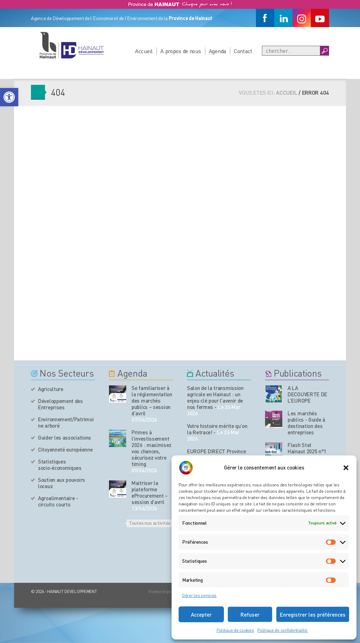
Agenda (217, 51)
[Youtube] (320, 18)
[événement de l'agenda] (117, 394)
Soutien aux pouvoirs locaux (61, 483)
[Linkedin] (283, 18)
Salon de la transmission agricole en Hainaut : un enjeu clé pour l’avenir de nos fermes (215, 397)
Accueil (144, 51)
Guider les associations (64, 437)
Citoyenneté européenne (65, 449)
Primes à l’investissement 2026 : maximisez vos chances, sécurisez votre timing (151, 448)
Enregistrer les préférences (313, 614)
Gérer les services (199, 595)
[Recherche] (291, 50)
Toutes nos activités (150, 522)
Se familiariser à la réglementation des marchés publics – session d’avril (151, 400)
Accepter (201, 614)
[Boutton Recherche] (324, 50)
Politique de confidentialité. (282, 630)
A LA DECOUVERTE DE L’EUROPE (307, 394)
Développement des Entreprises (60, 404)
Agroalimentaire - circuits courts (58, 501)
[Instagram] (301, 18)
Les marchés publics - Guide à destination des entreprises (306, 423)
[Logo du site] (71, 45)
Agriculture (50, 388)
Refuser (249, 614)
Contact (243, 51)
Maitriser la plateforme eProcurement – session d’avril (149, 492)
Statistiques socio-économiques (60, 464)
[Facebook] (265, 18)
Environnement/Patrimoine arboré (66, 422)
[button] (9, 97)
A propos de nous (180, 51)
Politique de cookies (235, 630)
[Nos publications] (273, 394)
